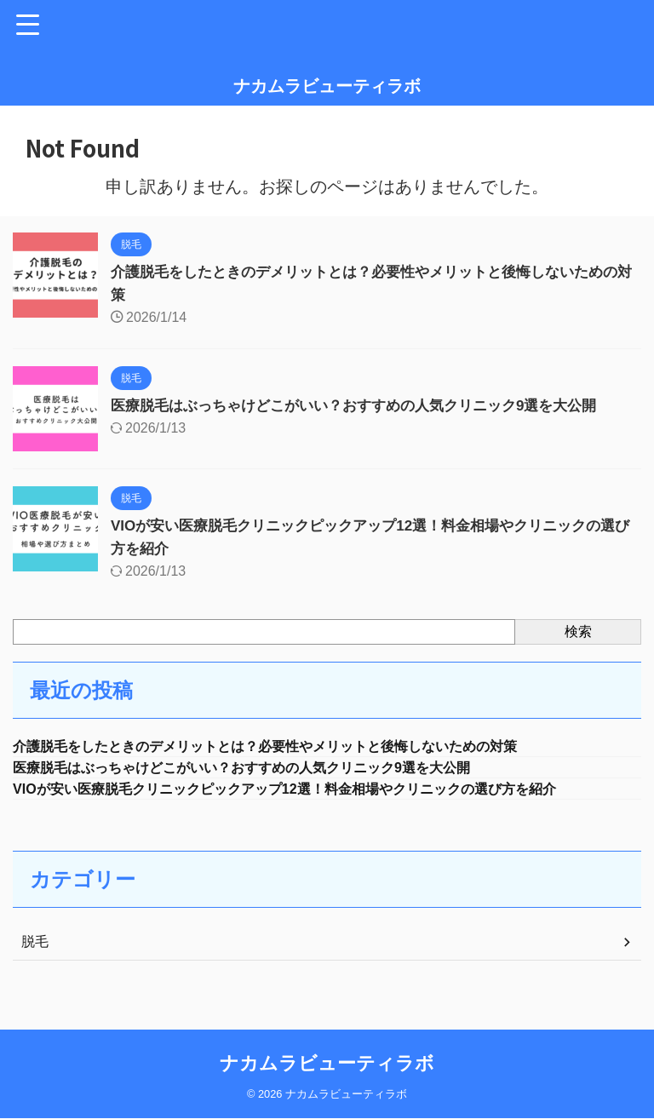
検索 (578, 631)
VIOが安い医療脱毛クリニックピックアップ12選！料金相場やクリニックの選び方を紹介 (318, 792)
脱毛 (35, 946)
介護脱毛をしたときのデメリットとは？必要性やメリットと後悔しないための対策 (296, 746)
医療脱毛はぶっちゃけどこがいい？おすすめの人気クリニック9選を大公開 (368, 405)
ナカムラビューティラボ (327, 86)
